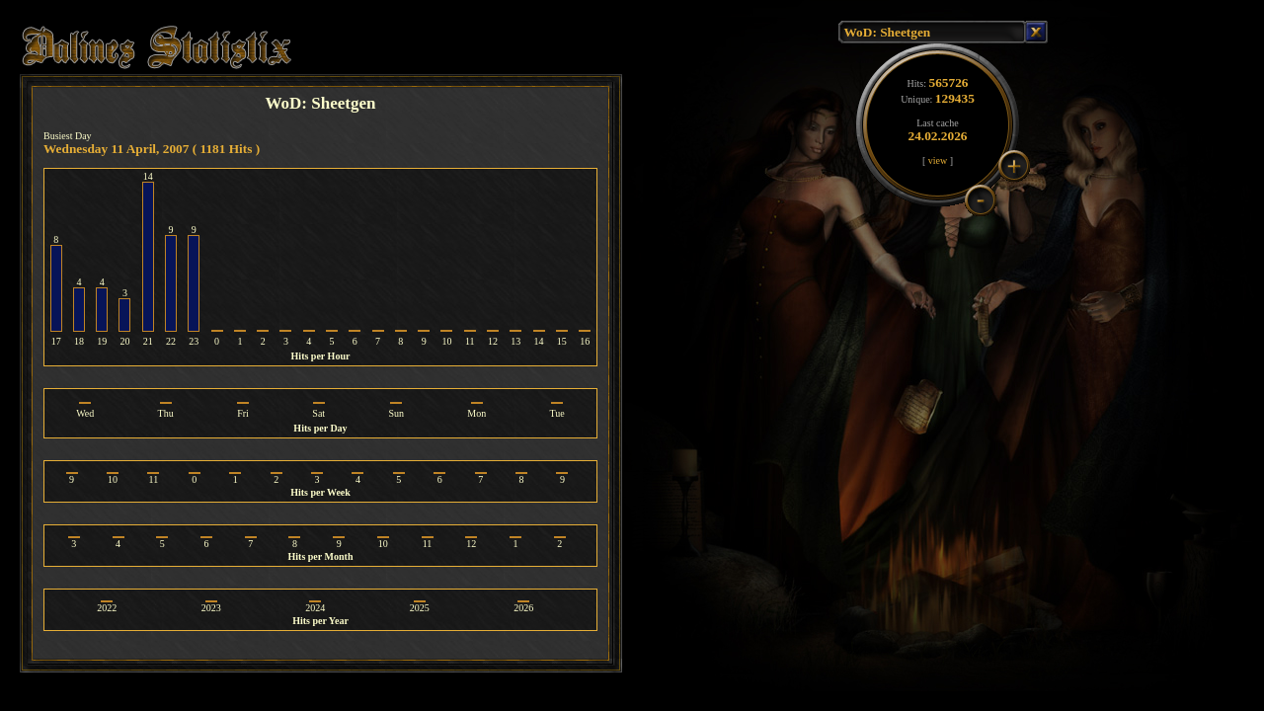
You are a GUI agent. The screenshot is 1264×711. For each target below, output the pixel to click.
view (937, 160)
